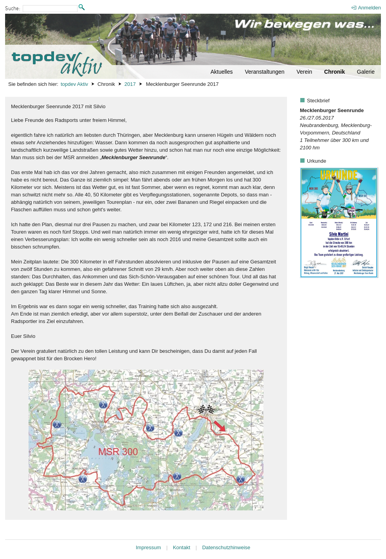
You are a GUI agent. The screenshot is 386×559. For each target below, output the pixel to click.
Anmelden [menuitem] (369, 8)
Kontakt (181, 547)
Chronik (334, 72)
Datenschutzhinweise (226, 547)
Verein (304, 72)
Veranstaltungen (264, 72)
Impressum (148, 547)
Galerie (366, 72)
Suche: (12, 8)
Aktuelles (222, 72)
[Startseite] (193, 46)
